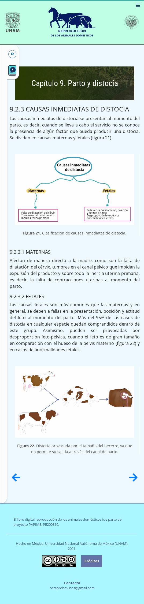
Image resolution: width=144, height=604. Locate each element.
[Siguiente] (133, 477)
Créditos (91, 560)
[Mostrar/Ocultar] (9, 54)
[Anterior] (16, 477)
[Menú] (137, 5)
